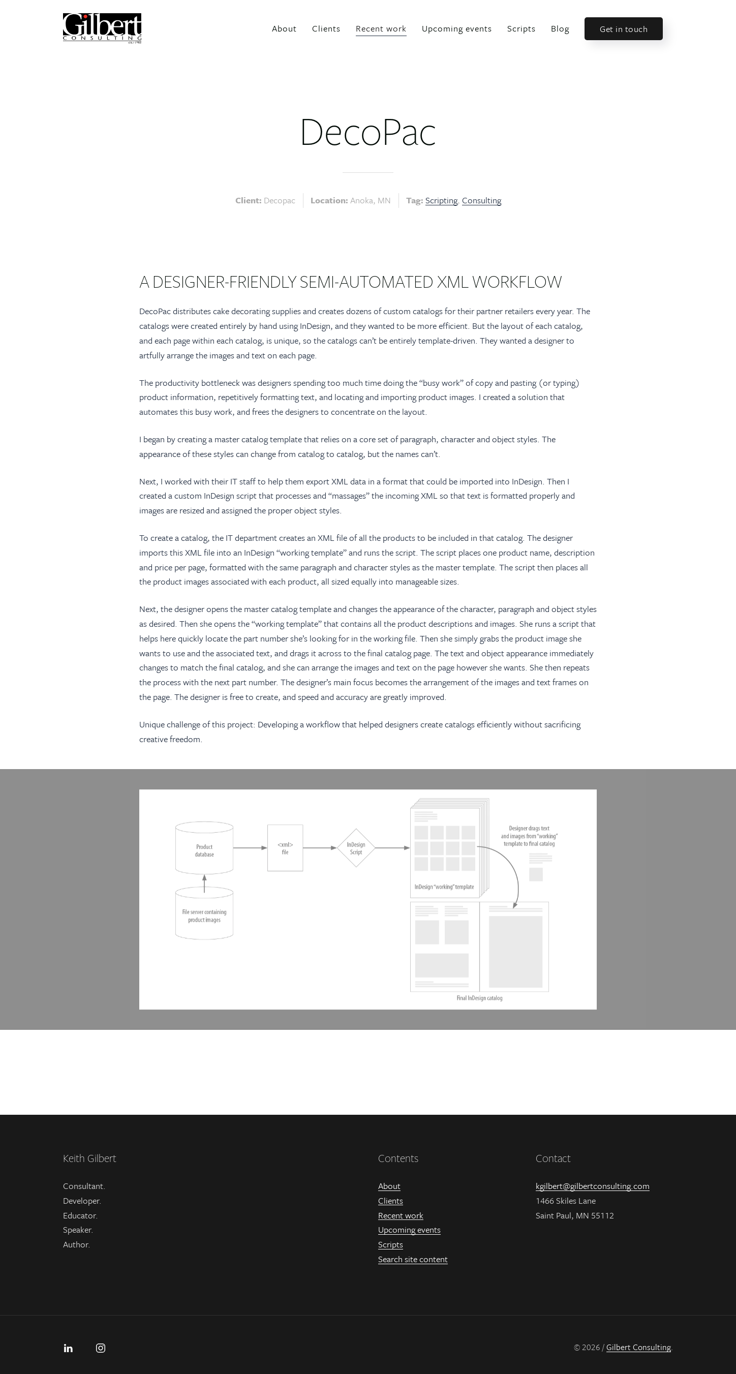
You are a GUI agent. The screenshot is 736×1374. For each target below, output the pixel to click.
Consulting (481, 200)
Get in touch (624, 28)
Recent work (381, 28)
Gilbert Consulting (638, 1347)
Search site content (413, 1259)
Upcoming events (457, 28)
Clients (326, 28)
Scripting (441, 200)
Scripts (521, 28)
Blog (560, 28)
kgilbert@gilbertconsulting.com (593, 1185)
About (284, 28)
